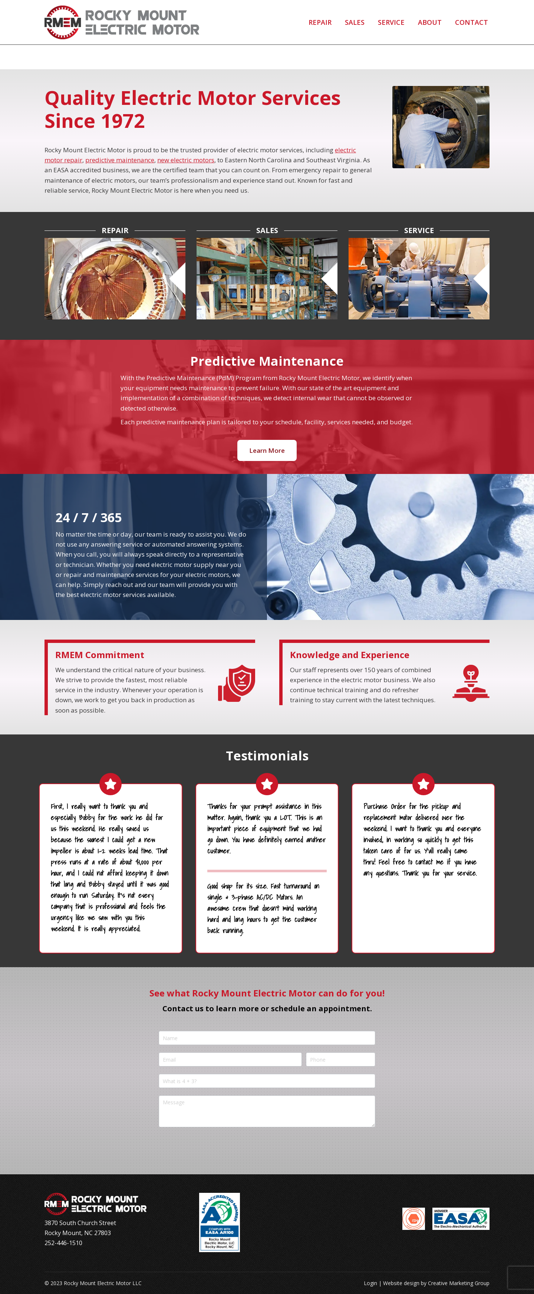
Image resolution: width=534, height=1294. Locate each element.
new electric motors (185, 160)
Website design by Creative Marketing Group (436, 1283)
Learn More (267, 450)
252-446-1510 (78, 12)
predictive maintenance (119, 160)
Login (370, 1283)
